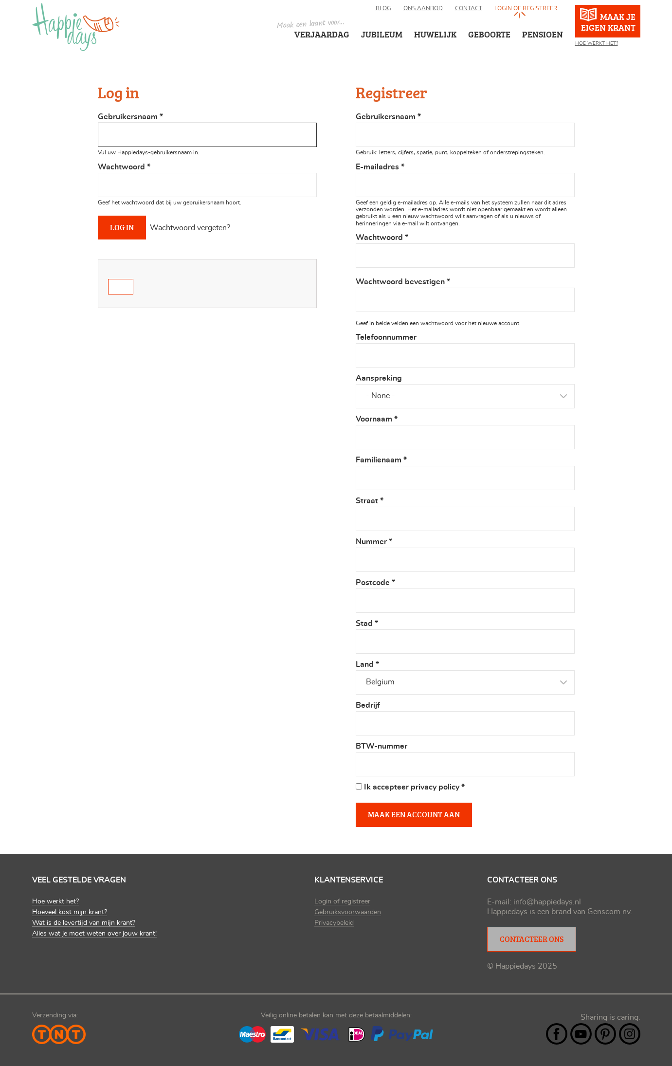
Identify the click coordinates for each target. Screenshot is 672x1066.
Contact (468, 8)
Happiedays (76, 27)
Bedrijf (368, 705)
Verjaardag (321, 34)
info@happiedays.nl (547, 902)
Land (367, 664)
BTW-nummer (381, 746)
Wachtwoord (124, 167)
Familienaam (381, 460)
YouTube (581, 1034)
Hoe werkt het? (596, 43)
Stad (367, 623)
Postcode (375, 583)
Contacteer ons (531, 939)
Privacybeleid (334, 922)
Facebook (556, 1034)
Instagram (629, 1034)
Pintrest (605, 1034)
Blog (383, 8)
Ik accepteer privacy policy (414, 787)
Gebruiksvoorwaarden (347, 912)
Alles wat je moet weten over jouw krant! (94, 933)
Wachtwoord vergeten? (190, 228)
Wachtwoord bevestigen (403, 282)
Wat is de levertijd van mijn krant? (83, 922)
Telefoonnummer (386, 337)
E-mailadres (380, 167)
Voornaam (377, 419)
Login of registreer (525, 8)
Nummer (374, 542)
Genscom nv (608, 912)
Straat (369, 501)
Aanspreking (379, 378)
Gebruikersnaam (130, 117)
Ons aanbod (423, 8)
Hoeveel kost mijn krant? (69, 912)
